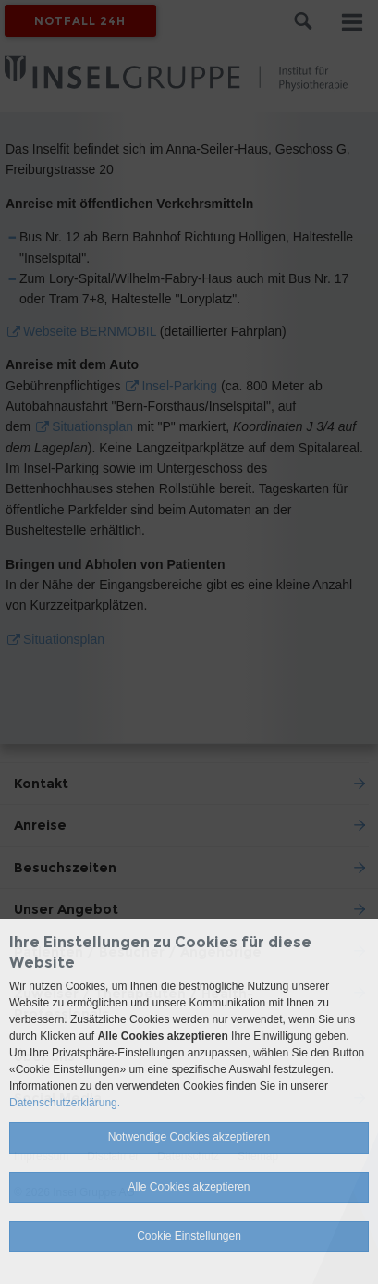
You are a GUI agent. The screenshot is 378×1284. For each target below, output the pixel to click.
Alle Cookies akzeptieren (189, 1186)
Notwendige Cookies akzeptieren (189, 1136)
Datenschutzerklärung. (64, 1102)
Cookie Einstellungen (189, 1235)
